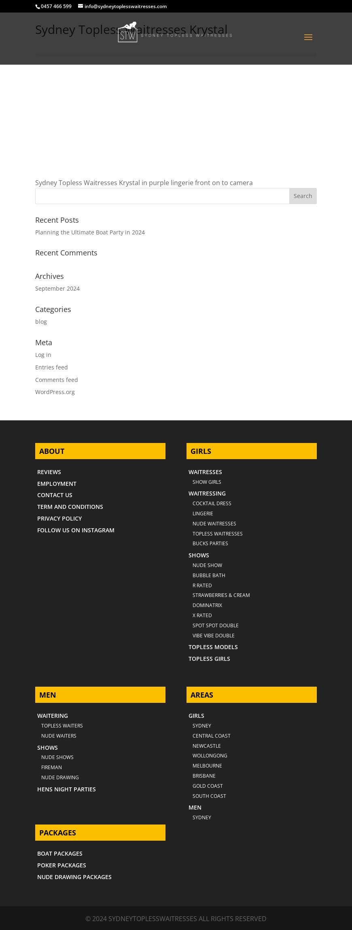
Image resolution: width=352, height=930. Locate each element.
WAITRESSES (205, 472)
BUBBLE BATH (209, 575)
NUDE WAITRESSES (214, 523)
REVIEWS (49, 472)
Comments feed (56, 380)
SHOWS (199, 555)
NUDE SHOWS (57, 757)
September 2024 (57, 288)
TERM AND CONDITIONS (70, 506)
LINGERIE (203, 513)
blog (41, 321)
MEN (195, 807)
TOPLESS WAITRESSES (218, 533)
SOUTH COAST (209, 796)
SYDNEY (202, 817)
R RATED (202, 585)
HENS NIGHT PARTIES (66, 789)
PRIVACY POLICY (59, 518)
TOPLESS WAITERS (62, 725)
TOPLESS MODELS (213, 647)
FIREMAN (51, 767)
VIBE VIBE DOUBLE (214, 635)
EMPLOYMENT (56, 483)
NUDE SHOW (207, 565)
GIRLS (196, 715)
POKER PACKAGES (61, 865)
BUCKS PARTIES (210, 543)
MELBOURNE (207, 765)
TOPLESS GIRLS (209, 658)
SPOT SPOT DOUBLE (216, 625)
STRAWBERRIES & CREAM (221, 595)
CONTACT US (54, 495)
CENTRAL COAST (212, 735)
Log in (43, 355)
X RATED (202, 615)
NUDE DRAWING (60, 777)
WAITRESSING (207, 493)
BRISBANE (204, 775)
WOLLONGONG (210, 755)
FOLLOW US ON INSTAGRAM (76, 530)
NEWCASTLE (207, 745)
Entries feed (51, 367)
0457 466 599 (56, 6)
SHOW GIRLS (207, 482)
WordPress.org (55, 392)
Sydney (202, 725)
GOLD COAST (208, 785)
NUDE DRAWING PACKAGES (74, 877)
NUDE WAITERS (58, 735)
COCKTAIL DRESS (212, 503)
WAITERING (52, 715)
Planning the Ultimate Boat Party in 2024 (90, 232)
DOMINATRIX (207, 605)
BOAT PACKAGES (60, 853)
